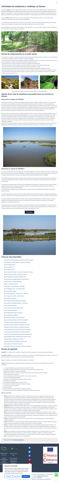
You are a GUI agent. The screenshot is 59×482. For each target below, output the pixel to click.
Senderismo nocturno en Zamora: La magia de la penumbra (16, 327)
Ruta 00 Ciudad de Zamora (9, 264)
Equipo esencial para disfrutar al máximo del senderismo (16, 320)
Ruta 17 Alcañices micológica (10, 305)
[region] (17, 471)
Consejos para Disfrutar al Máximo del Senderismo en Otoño (17, 332)
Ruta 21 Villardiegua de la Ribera (11, 315)
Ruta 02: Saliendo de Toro (9, 269)
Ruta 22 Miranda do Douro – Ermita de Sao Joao (14, 317)
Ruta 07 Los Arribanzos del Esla (10, 284)
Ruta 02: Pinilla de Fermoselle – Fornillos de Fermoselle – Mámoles (18, 272)
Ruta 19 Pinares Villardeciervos (10, 310)
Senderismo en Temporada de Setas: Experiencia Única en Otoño (18, 334)
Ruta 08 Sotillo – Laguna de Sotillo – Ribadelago (14, 286)
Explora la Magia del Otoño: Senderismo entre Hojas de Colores (17, 336)
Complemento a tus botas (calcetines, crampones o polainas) (17, 262)
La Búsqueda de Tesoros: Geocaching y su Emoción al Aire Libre (17, 346)
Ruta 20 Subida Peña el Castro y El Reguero (13, 312)
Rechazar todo (17, 476)
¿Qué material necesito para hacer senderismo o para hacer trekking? (18, 260)
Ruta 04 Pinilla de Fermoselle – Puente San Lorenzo (15, 274)
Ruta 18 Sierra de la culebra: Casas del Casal (13, 308)
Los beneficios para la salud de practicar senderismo (15, 322)
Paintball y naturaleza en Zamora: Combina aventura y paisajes (17, 329)
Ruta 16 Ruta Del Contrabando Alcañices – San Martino (16, 303)
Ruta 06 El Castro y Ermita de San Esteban (13, 281)
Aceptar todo (26, 476)
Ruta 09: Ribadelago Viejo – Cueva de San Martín (14, 288)
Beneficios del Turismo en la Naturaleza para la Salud (15, 341)
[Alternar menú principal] (56, 2)
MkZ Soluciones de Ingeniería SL (44, 479)
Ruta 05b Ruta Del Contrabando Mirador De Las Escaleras (16, 279)
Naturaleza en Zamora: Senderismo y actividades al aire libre (17, 324)
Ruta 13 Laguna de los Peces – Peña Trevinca (14, 296)
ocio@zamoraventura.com (42, 476)
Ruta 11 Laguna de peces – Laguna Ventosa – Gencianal (16, 293)
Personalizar (8, 476)
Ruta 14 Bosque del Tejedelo (10, 298)
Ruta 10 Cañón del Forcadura (10, 291)
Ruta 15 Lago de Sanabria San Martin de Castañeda (15, 300)
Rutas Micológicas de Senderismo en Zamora (13, 339)
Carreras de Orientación (18, 439)
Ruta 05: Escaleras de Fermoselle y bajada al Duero (15, 276)
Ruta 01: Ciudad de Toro (9, 267)
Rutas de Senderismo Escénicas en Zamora (13, 343)
